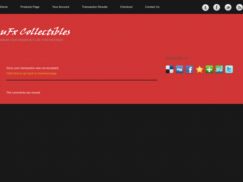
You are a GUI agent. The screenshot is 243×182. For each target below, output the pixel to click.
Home (4, 6)
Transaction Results (94, 6)
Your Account (60, 6)
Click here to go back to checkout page (31, 73)
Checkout (126, 6)
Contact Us (152, 6)
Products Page (30, 6)
